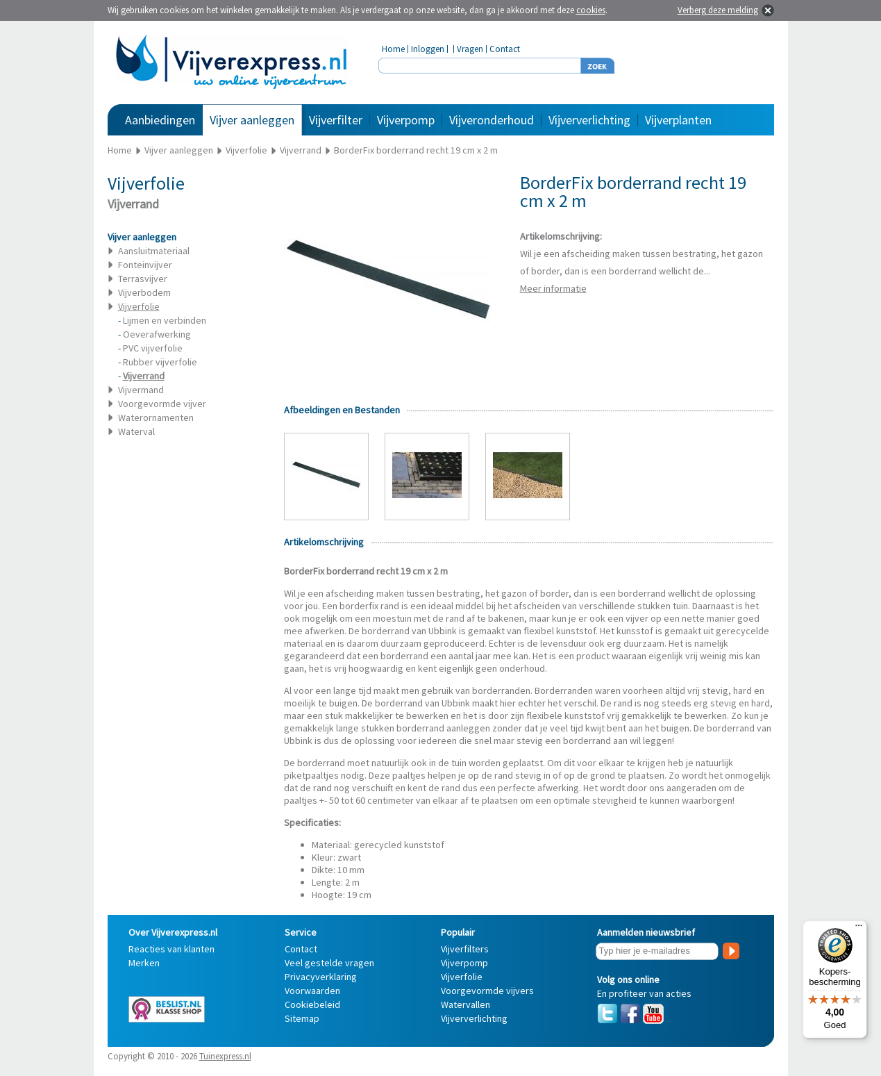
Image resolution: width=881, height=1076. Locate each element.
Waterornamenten (156, 417)
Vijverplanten (678, 120)
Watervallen (465, 1004)
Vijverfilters (465, 949)
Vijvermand (141, 389)
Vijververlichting (589, 120)
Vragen (470, 49)
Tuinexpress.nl (225, 1056)
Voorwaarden (312, 990)
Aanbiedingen (160, 120)
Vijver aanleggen (252, 120)
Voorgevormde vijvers (487, 990)
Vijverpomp (406, 120)
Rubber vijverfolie (160, 362)
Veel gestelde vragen (329, 963)
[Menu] (858, 928)
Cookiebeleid (312, 1004)
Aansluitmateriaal (154, 251)
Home (393, 49)
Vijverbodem (144, 292)
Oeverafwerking (157, 334)
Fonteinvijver (145, 264)
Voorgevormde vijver (162, 403)
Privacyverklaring (321, 976)
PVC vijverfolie (153, 348)
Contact (504, 49)
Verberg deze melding (718, 10)
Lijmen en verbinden (164, 320)
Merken (144, 963)
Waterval (136, 431)
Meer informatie (553, 288)
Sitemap (302, 1018)
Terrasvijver (142, 278)
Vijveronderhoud (491, 120)
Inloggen (427, 49)
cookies (590, 10)
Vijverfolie (462, 976)
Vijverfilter (335, 120)
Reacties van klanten (171, 949)
